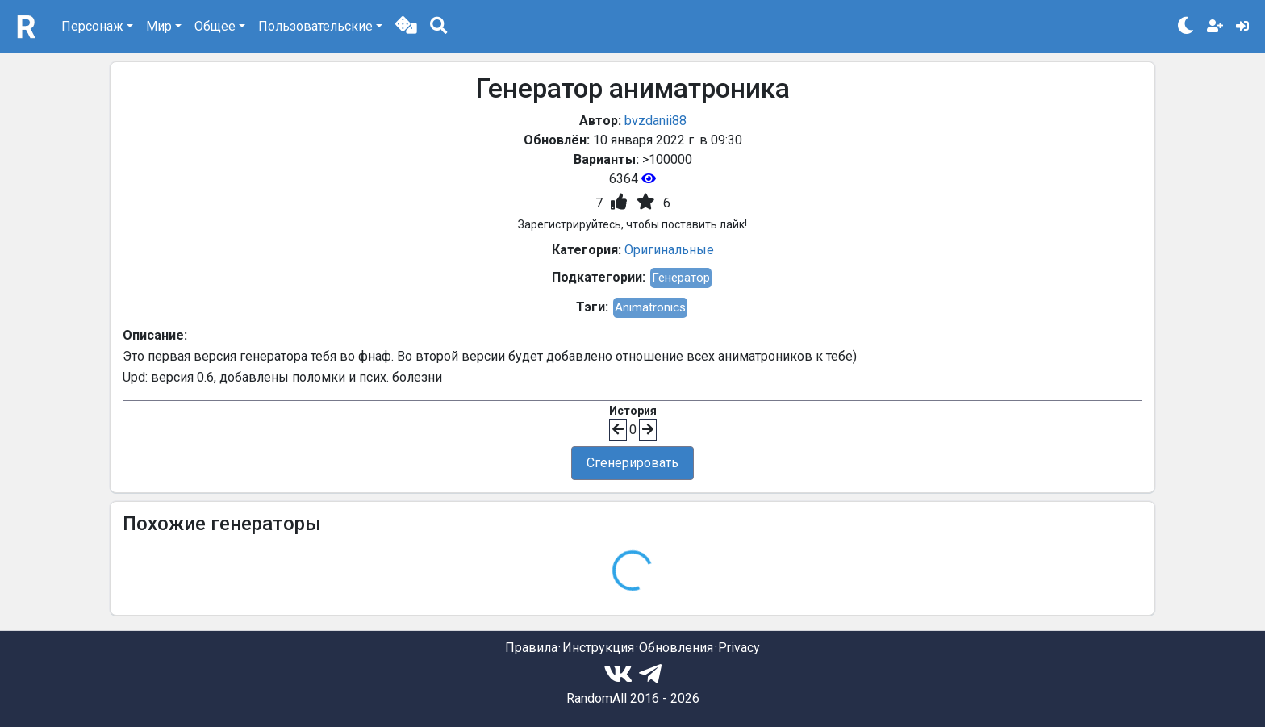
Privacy (739, 647)
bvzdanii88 (655, 120)
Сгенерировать (632, 462)
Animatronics (650, 307)
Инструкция (598, 647)
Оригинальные (669, 249)
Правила (531, 647)
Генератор (681, 277)
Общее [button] (215, 26)
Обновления (676, 647)
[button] (406, 26)
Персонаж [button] (92, 26)
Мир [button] (159, 26)
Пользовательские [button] (315, 26)
